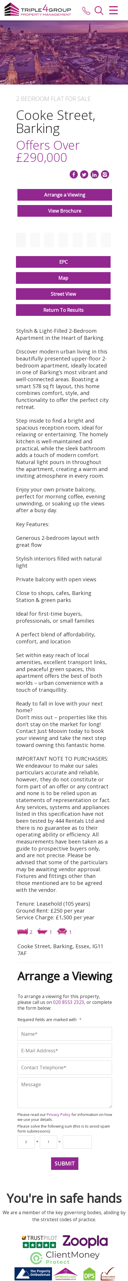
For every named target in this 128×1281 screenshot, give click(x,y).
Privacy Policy (59, 1114)
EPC (63, 261)
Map (63, 277)
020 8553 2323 (68, 1002)
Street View (63, 293)
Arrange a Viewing (64, 194)
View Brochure (64, 210)
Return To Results (63, 310)
